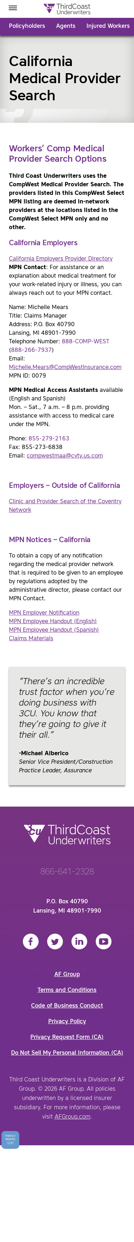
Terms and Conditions (67, 990)
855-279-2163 (49, 439)
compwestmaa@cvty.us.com (65, 456)
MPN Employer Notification (44, 613)
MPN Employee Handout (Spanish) (54, 630)
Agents (65, 26)
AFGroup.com (72, 1117)
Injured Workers (108, 26)
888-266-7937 (31, 350)
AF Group (67, 975)
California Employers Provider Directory (61, 259)
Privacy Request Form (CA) (67, 1037)
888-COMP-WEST (85, 342)
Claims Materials (31, 639)
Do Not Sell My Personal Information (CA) (67, 1053)
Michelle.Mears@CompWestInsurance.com (65, 367)
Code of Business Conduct (67, 1006)
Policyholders (27, 26)
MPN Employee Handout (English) (53, 622)
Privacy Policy (67, 1022)
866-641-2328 (67, 872)
